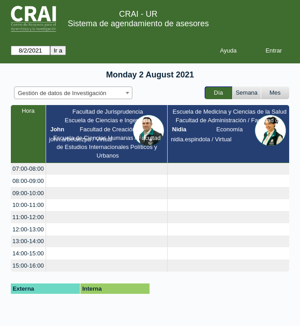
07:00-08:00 (28, 168)
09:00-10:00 (28, 193)
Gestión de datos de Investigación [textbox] (62, 93)
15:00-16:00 (28, 265)
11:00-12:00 (28, 217)
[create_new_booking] (107, 169)
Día (218, 92)
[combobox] (73, 92)
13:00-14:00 (28, 241)
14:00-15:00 (28, 253)
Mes (275, 92)
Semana (247, 92)
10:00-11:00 (28, 204)
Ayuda (228, 50)
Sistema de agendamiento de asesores (138, 23)
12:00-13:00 (28, 229)
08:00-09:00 (28, 180)
